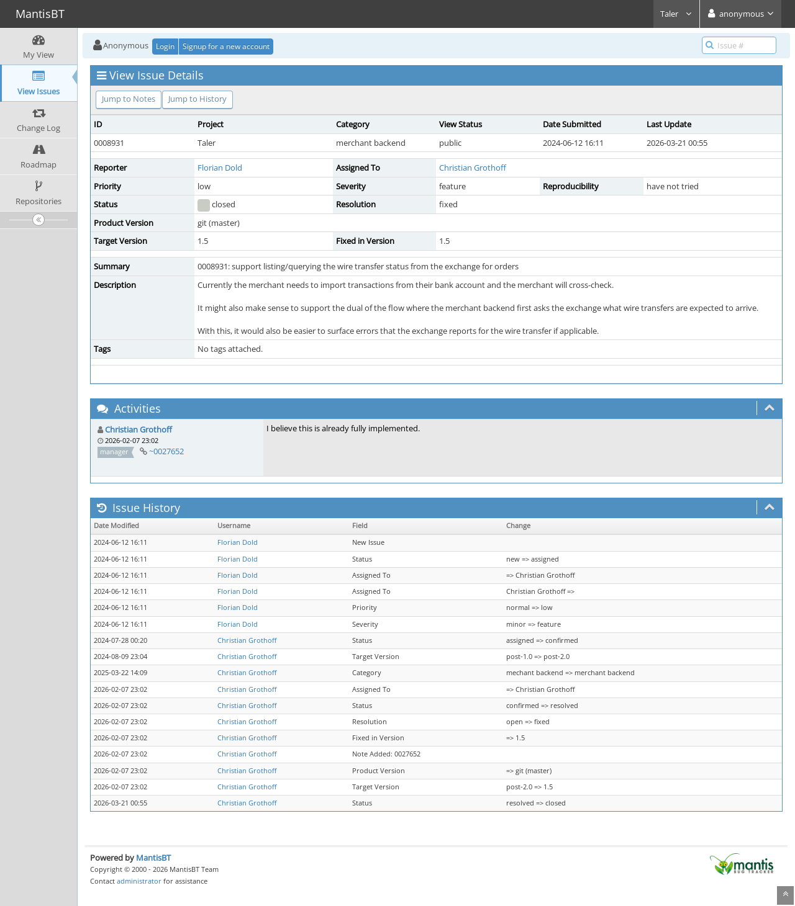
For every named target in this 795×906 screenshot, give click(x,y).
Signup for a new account (226, 46)
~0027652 (166, 451)
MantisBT (153, 857)
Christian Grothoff (472, 167)
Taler (676, 13)
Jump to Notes (128, 98)
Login (165, 46)
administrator (139, 881)
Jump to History (197, 98)
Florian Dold (220, 167)
